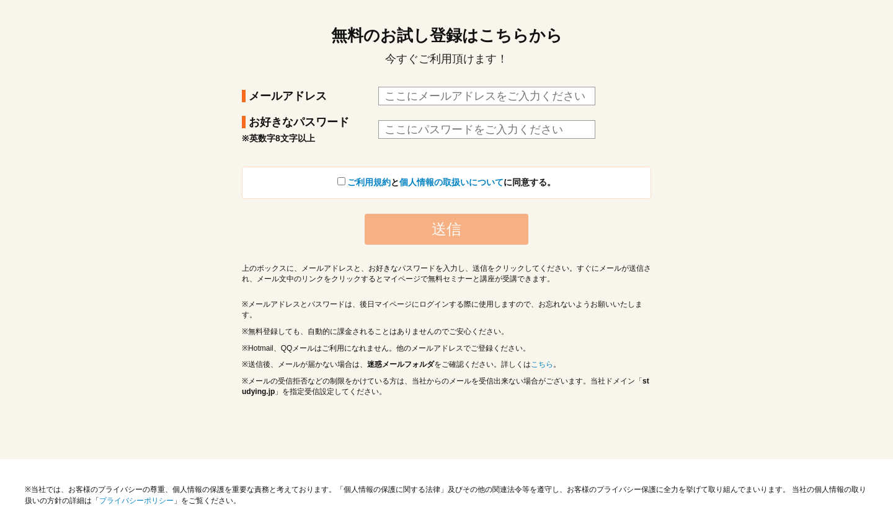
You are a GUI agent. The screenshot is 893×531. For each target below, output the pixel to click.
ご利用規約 (369, 182)
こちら (542, 364)
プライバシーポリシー (136, 500)
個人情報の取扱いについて (451, 182)
